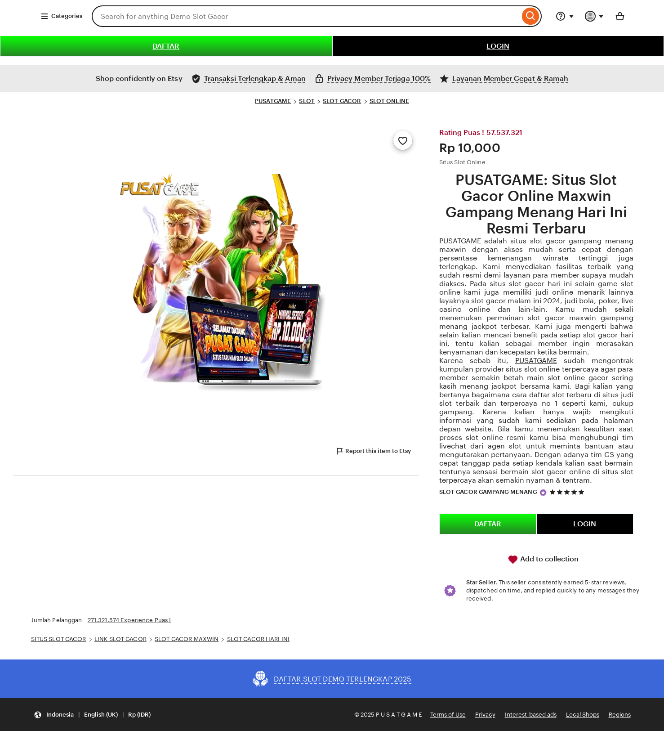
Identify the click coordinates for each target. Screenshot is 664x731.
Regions (620, 714)
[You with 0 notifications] (594, 16)
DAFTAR (165, 46)
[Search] (531, 16)
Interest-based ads (531, 714)
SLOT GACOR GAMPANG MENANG (488, 492)
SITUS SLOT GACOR (58, 639)
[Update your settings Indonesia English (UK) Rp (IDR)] (92, 714)
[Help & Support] (564, 16)
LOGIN (497, 46)
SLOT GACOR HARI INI (258, 639)
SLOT (307, 101)
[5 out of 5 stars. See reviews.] (568, 492)
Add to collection (543, 559)
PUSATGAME (273, 101)
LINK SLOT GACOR (120, 639)
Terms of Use (448, 714)
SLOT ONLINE (389, 101)
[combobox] (306, 16)
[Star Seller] (543, 492)
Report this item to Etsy (373, 451)
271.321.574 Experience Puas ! (129, 620)
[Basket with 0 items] (620, 16)
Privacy (485, 714)
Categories (61, 16)
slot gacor (548, 241)
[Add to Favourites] (402, 140)
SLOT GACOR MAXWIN (186, 639)
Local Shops (582, 714)
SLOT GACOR (342, 101)
